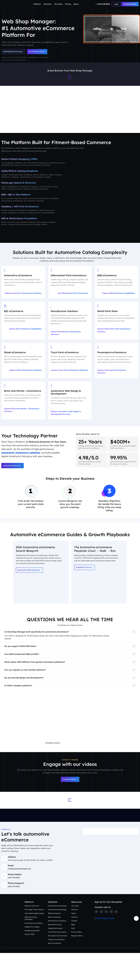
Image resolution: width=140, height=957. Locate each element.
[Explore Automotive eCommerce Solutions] (23, 284)
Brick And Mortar (54, 947)
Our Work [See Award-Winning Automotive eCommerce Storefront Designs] (85, 124)
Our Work (58, 4)
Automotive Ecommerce (57, 910)
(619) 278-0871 (14, 890)
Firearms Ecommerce (56, 943)
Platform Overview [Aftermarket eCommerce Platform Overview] (34, 124)
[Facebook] (96, 916)
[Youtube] (116, 916)
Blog (73, 929)
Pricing (68, 4)
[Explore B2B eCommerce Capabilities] (117, 284)
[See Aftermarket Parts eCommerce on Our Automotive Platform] (70, 284)
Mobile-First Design (32, 931)
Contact (74, 921)
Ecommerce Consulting (34, 927)
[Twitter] (101, 916)
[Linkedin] (111, 916)
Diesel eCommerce (55, 932)
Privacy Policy (76, 936)
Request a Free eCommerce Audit (83, 747)
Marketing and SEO (32, 935)
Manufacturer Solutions (57, 925)
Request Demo (77, 940)
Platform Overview (32, 910)
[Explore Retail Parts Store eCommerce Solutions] (117, 322)
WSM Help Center (105, 922)
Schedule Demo (130, 4)
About (76, 4)
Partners (74, 914)
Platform (37, 4)
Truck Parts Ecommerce (57, 936)
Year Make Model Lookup (34, 917)
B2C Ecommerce (54, 921)
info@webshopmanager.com (20, 873)
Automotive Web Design (57, 914)
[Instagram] (106, 916)
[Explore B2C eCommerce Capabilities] (23, 322)
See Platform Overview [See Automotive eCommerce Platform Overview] (14, 52)
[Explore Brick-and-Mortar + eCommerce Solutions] (23, 403)
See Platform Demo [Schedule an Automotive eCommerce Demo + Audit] (39, 52)
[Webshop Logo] (12, 4)
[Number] (103, 4)
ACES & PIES (30, 938)
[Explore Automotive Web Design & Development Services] (70, 403)
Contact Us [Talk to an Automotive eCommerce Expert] (130, 124)
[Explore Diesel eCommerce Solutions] (23, 363)
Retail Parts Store (55, 929)
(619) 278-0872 (14, 882)
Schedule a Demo (53, 747)
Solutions (48, 4)
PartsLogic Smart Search (34, 914)
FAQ (73, 932)
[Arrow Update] (136, 922)
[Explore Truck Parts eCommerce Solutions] (70, 363)
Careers (74, 925)
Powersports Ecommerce (58, 940)
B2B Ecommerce (54, 917)
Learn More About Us (12, 468)
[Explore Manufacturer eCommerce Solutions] (70, 322)
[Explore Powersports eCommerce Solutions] (117, 363)
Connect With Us (70, 783)
